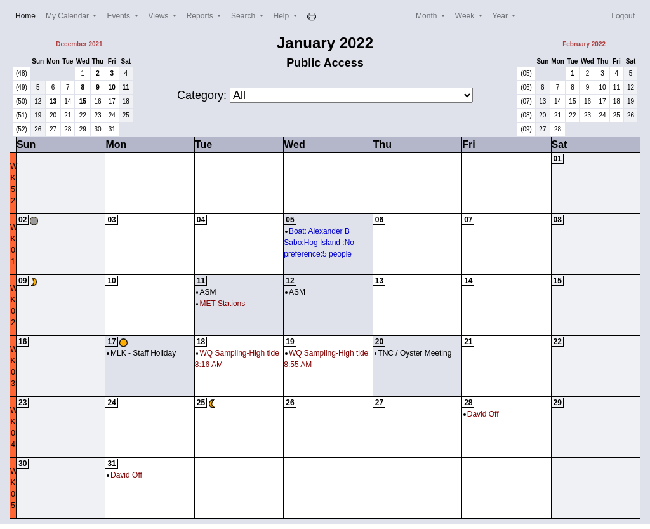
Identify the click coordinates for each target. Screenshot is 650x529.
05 (290, 219)
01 (558, 158)
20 (53, 115)
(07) (526, 101)
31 (112, 129)
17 (112, 101)
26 (37, 129)
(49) (21, 87)
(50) (21, 101)
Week (466, 15)
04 (201, 219)
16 (97, 101)
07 (468, 219)
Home (28, 15)
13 (53, 101)
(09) (526, 129)
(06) (526, 87)
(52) (21, 129)
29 (82, 129)
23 (97, 115)
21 (67, 115)
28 (67, 129)
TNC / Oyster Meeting (413, 353)
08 (558, 219)
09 (22, 280)
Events (119, 15)
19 (37, 115)
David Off (480, 414)
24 (112, 115)
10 (112, 87)
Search (244, 15)
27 (53, 129)
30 (97, 129)
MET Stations (220, 303)
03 (111, 219)
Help (282, 15)
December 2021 (79, 44)
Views (160, 15)
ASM (206, 292)
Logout (623, 15)
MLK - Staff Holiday (141, 353)
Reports (201, 15)
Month (427, 15)
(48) (21, 73)
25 (126, 115)
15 (82, 101)
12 (37, 101)
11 (126, 87)
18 (126, 101)
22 (82, 115)
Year (501, 15)
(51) (21, 115)
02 (22, 219)
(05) (526, 73)
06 (379, 219)
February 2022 (584, 44)
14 (67, 101)
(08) (526, 115)
